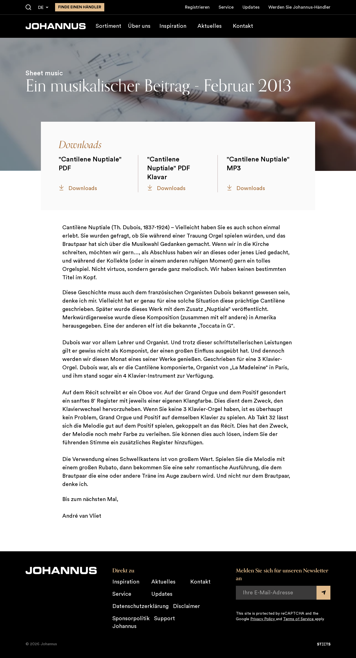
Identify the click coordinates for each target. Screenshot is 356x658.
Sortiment (108, 26)
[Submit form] (323, 593)
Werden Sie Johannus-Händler (299, 7)
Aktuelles (209, 26)
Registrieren (197, 7)
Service (226, 7)
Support (164, 618)
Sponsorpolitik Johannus (131, 622)
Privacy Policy (263, 619)
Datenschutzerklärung (140, 606)
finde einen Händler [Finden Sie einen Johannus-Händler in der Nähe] (79, 7)
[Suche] (28, 7)
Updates (251, 7)
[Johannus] (56, 26)
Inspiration (172, 26)
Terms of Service (299, 619)
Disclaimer (186, 606)
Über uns (139, 26)
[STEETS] (323, 644)
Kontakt (243, 26)
